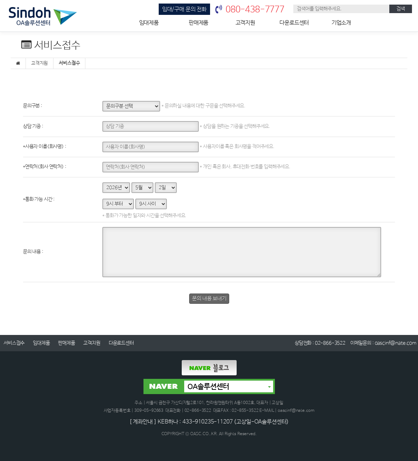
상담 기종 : (33, 126)
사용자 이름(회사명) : (44, 146)
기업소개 (341, 22)
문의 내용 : (33, 252)
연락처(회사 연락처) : (44, 167)
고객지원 (245, 22)
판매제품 (198, 22)
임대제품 (149, 22)
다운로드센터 (294, 22)
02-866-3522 (330, 343)
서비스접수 (14, 343)
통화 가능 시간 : (39, 199)
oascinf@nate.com (395, 343)
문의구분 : (32, 106)
